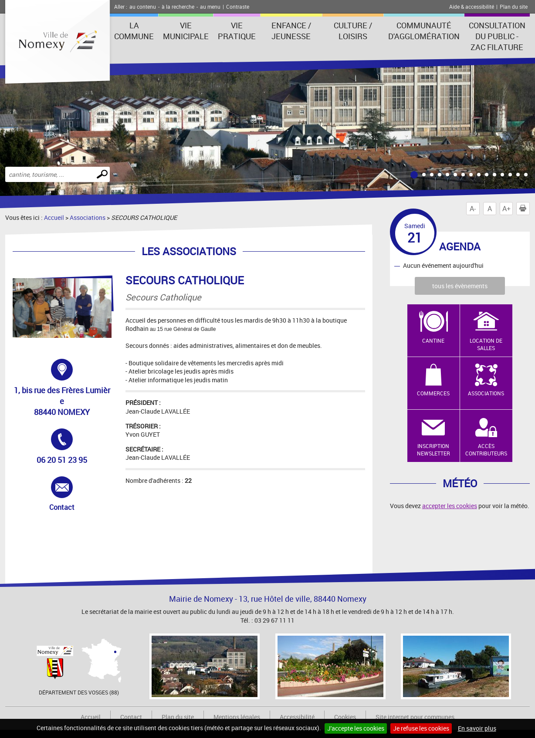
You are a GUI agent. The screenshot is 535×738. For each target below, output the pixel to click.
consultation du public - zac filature (497, 36)
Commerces (433, 393)
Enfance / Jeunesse (291, 30)
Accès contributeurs (486, 449)
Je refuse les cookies (421, 728)
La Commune (134, 30)
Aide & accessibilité (471, 6)
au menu (210, 6)
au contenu (142, 6)
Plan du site (514, 6)
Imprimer (524, 208)
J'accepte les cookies (355, 728)
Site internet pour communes (415, 717)
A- (473, 208)
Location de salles (486, 344)
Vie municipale (186, 30)
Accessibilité (297, 717)
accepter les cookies (449, 506)
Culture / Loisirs (353, 30)
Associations (87, 217)
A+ (506, 208)
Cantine (433, 340)
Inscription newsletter (433, 449)
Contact (72, 494)
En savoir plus (477, 728)
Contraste (237, 6)
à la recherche (178, 6)
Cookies (345, 717)
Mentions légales (236, 717)
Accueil (54, 217)
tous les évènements (460, 286)
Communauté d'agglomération (424, 30)
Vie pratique (237, 30)
